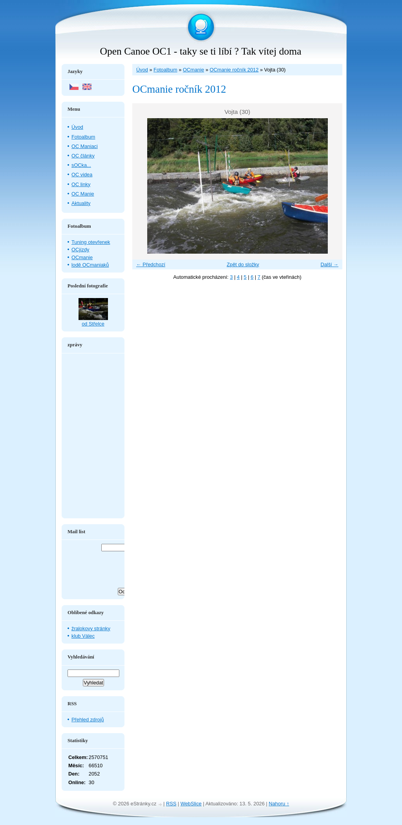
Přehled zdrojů (87, 720)
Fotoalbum (165, 70)
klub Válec (83, 636)
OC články (83, 156)
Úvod (142, 70)
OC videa (81, 174)
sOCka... (81, 165)
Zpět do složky (243, 264)
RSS (171, 804)
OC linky (80, 184)
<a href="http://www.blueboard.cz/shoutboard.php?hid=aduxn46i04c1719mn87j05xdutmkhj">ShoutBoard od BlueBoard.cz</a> (93, 435)
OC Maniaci (84, 146)
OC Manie (82, 194)
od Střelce (93, 324)
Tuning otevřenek (90, 242)
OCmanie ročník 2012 (234, 70)
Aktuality (80, 203)
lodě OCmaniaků (90, 265)
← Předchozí (150, 264)
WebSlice (191, 804)
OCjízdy (80, 249)
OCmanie (193, 70)
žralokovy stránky (90, 628)
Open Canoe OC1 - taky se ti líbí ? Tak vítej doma (200, 51)
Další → (329, 264)
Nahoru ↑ (279, 804)
